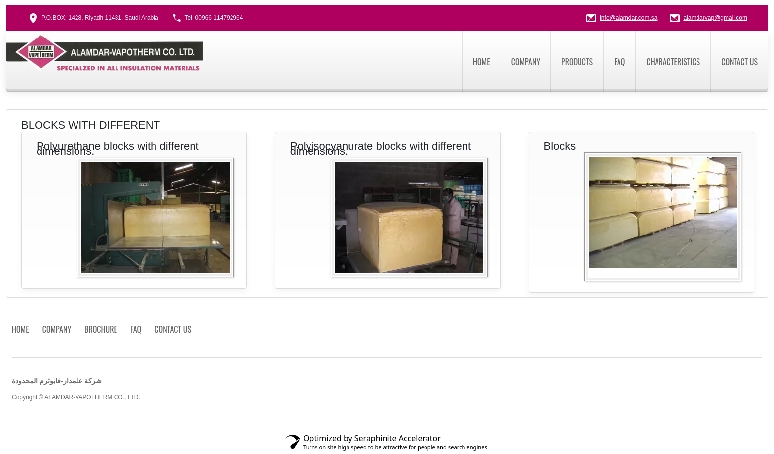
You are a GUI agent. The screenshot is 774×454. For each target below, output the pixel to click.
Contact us (739, 62)
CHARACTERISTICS (673, 62)
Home (481, 62)
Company (525, 62)
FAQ (619, 62)
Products (577, 62)
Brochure (100, 329)
